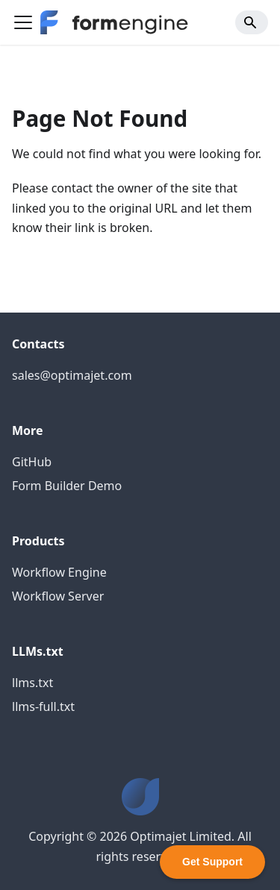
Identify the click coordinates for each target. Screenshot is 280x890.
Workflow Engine (59, 572)
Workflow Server (58, 596)
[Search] (251, 22)
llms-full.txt (43, 706)
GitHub (32, 462)
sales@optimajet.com (72, 375)
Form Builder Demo (67, 485)
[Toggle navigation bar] (23, 22)
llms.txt (32, 682)
